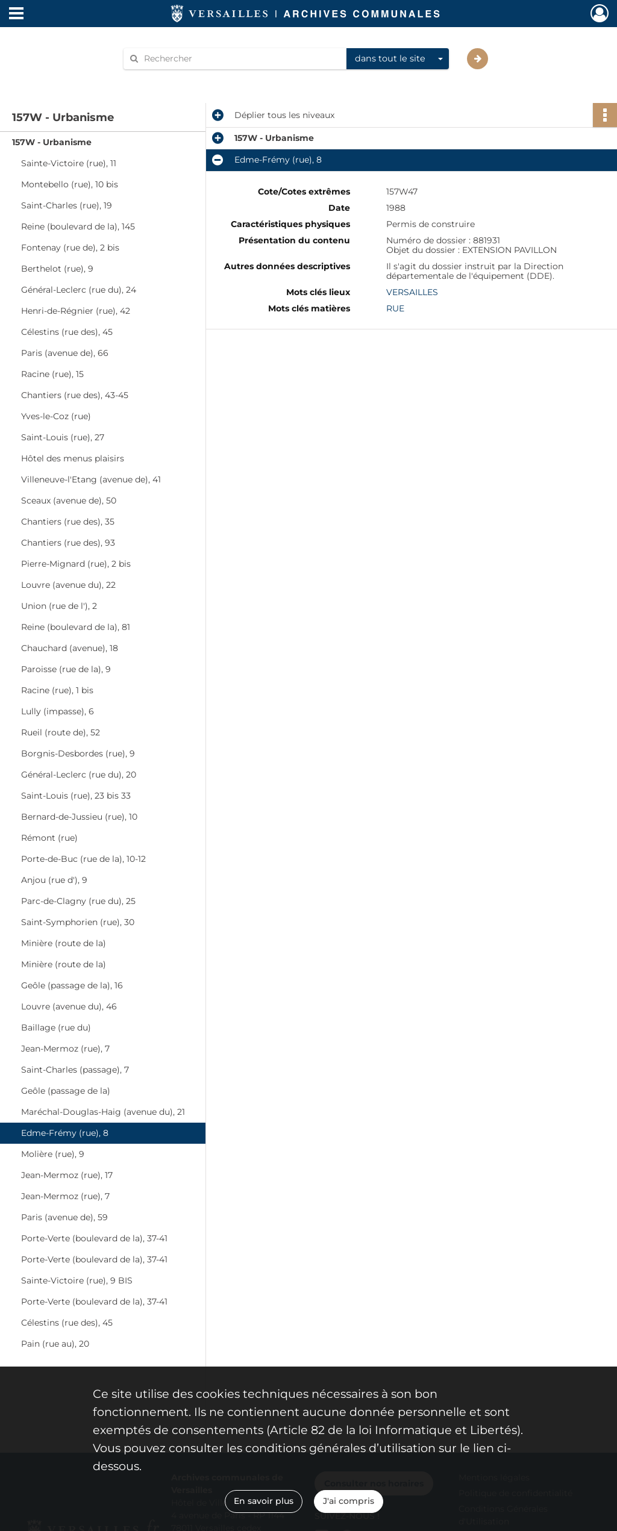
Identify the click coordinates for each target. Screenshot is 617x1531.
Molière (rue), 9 (52, 1154)
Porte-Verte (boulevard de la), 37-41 (94, 1238)
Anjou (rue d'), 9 (54, 880)
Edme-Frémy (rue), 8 (64, 1132)
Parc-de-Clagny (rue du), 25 (78, 901)
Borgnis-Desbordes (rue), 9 (78, 753)
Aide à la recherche (171, 79)
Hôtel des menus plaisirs (72, 458)
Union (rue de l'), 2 (59, 605)
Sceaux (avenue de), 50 (68, 500)
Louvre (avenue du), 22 (68, 584)
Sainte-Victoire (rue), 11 (68, 163)
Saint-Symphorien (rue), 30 (77, 922)
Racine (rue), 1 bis (57, 690)
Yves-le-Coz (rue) (56, 416)
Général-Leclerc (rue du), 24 (78, 289)
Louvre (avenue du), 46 (69, 1006)
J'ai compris (348, 1500)
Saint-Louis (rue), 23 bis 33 (76, 795)
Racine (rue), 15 (52, 374)
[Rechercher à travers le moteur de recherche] (241, 58)
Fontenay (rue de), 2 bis (70, 247)
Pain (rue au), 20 (55, 1343)
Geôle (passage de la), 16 (72, 985)
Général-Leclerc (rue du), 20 (78, 774)
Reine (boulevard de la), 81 (75, 627)
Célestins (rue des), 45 (67, 331)
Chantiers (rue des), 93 (68, 542)
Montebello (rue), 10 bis (69, 184)
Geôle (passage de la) (65, 1090)
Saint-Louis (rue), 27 (62, 437)
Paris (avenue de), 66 (64, 353)
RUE (395, 308)
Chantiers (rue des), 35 (67, 521)
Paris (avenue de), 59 (64, 1217)
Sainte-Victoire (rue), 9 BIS (77, 1280)
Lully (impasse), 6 (57, 711)
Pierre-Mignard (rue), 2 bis (76, 563)
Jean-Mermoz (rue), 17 (67, 1175)
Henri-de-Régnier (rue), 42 (75, 310)
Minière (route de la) (63, 943)
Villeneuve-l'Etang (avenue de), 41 (91, 479)
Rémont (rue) (49, 837)
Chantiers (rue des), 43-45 (74, 395)
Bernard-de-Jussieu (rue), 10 (79, 816)
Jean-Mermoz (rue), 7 (65, 1048)
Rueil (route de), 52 (60, 732)
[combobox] (397, 59)
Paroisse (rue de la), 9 (66, 669)
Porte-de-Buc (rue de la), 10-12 (83, 858)
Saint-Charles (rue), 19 (66, 205)
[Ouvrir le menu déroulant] (16, 14)
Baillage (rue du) (56, 1027)
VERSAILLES (412, 292)
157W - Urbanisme (52, 142)
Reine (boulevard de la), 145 (78, 226)
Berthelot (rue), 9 (57, 268)
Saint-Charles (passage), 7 (75, 1069)
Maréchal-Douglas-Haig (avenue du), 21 (103, 1111)
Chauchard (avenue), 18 (69, 648)
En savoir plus (263, 1500)
